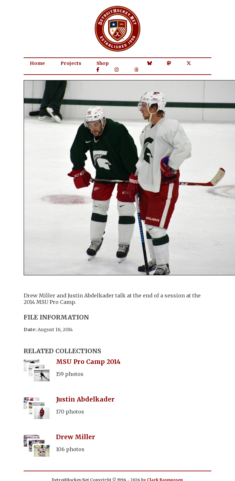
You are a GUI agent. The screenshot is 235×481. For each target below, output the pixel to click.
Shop (102, 63)
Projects (71, 63)
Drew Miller (75, 437)
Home (37, 63)
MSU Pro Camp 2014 (88, 362)
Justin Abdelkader (85, 399)
